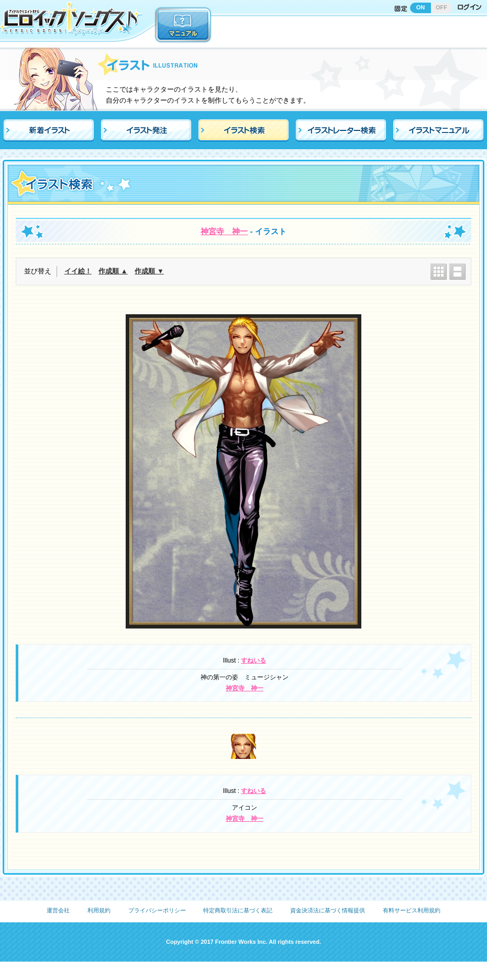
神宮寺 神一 (224, 231)
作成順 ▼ (149, 271)
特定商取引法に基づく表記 (237, 910)
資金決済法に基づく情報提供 (327, 910)
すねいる (253, 660)
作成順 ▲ (112, 271)
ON (420, 7)
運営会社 (58, 910)
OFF (441, 7)
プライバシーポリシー (157, 910)
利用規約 (98, 910)
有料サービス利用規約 (411, 910)
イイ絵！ (78, 271)
